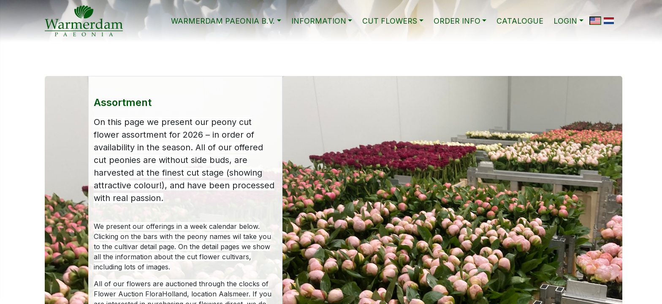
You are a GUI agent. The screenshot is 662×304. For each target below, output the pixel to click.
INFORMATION (318, 20)
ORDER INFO (457, 20)
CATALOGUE (519, 20)
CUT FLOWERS (389, 20)
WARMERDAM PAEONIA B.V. (223, 20)
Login (565, 20)
